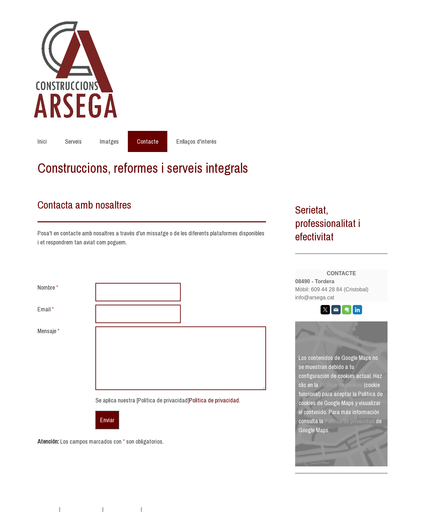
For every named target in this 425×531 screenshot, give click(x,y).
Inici (42, 141)
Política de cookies (341, 385)
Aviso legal (47, 509)
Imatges (109, 141)
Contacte (147, 141)
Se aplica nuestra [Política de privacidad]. (167, 400)
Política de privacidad (214, 400)
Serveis (73, 141)
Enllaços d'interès (196, 141)
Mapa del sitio (156, 509)
